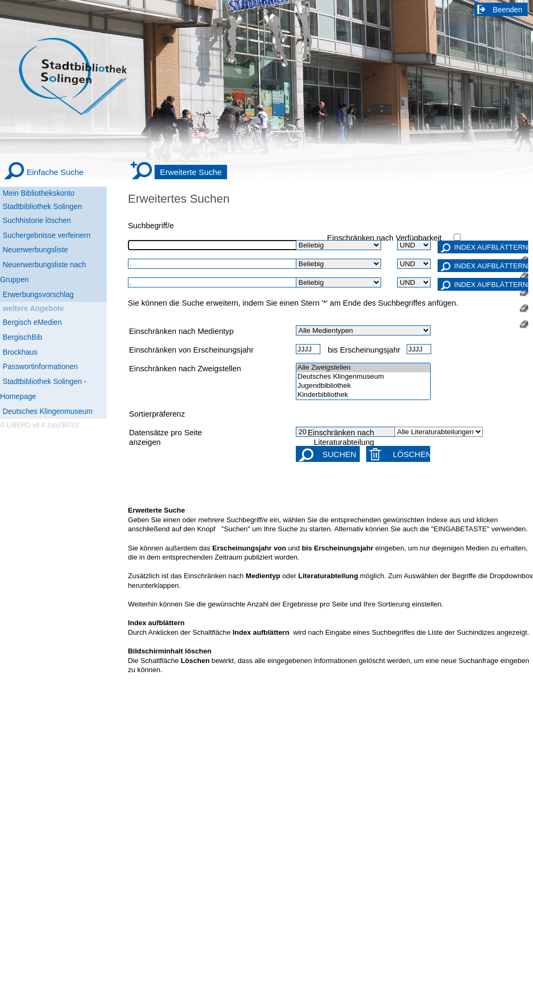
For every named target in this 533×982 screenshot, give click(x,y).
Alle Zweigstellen (363, 367)
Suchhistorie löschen (37, 220)
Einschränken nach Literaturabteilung (341, 437)
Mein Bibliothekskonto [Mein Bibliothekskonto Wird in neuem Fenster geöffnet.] (39, 193)
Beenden (508, 9)
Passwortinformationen (40, 366)
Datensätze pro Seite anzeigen (165, 437)
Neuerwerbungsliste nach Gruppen (43, 272)
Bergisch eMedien (32, 322)
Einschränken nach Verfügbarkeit (384, 238)
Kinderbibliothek (363, 395)
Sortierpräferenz (157, 414)
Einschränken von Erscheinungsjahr (191, 350)
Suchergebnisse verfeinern (47, 235)
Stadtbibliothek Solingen (42, 206)
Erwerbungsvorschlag (38, 294)
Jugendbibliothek (363, 385)
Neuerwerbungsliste (35, 249)
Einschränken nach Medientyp (181, 331)
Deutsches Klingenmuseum (48, 411)
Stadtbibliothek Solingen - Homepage (43, 389)
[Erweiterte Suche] (179, 172)
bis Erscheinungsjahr (364, 350)
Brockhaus (20, 352)
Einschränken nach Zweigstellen (185, 368)
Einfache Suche (55, 172)
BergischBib (22, 337)
